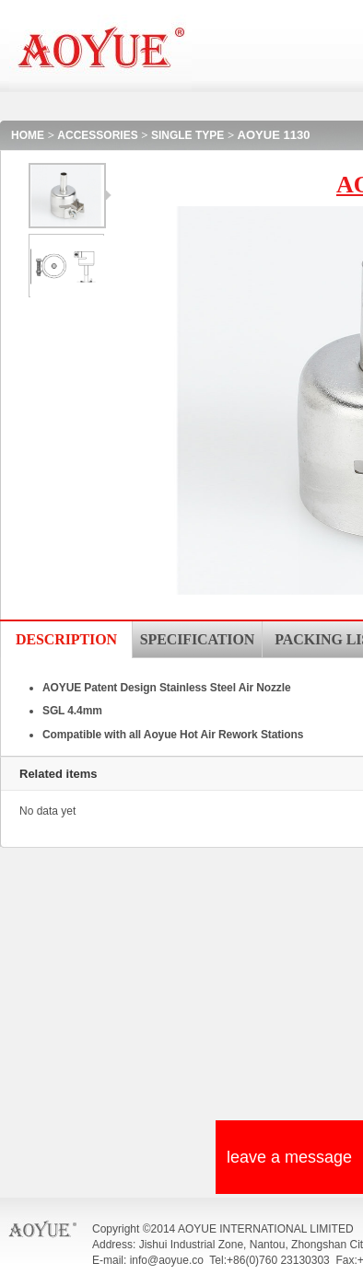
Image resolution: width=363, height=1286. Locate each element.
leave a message (289, 1157)
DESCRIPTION (66, 639)
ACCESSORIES (97, 135)
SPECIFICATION (197, 639)
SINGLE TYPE (187, 135)
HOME (27, 135)
